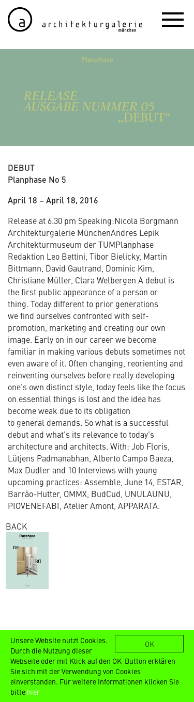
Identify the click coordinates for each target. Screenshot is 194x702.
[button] (173, 19)
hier (33, 692)
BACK (16, 526)
